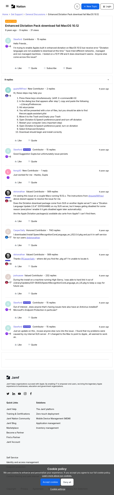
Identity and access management (22, 462)
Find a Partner (13, 437)
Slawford (17, 39)
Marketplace (12, 428)
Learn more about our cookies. (57, 475)
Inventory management (47, 428)
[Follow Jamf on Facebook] (30, 393)
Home (5, 14)
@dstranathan (33, 237)
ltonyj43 (17, 170)
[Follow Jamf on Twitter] (7, 394)
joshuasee (18, 275)
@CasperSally (28, 258)
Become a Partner (15, 432)
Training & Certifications (18, 414)
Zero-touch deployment (47, 414)
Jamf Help (11, 409)
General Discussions (35, 14)
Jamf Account (13, 442)
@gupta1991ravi (96, 196)
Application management (48, 423)
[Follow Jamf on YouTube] (19, 394)
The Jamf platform (45, 409)
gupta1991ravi (20, 88)
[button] (7, 7)
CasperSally (19, 230)
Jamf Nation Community (18, 418)
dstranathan (19, 191)
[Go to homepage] (18, 6)
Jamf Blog (11, 423)
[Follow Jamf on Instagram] (25, 393)
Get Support (17, 14)
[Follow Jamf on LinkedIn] (13, 393)
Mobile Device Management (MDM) (53, 418)
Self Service (12, 457)
